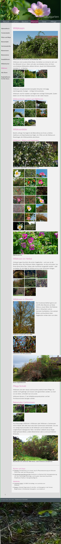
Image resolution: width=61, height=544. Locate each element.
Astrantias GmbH (18, 483)
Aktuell (6, 21)
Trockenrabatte (5, 33)
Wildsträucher (5, 64)
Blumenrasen (5, 50)
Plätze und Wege (6, 37)
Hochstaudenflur (6, 46)
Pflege (53, 21)
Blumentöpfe (5, 42)
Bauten (25, 21)
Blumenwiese (5, 55)
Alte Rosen (4, 72)
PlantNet (16, 470)
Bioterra (16, 487)
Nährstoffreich (5, 28)
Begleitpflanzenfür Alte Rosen (5, 78)
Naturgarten (51, 16)
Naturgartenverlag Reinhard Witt (22, 474)
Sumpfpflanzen (5, 59)
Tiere (44, 21)
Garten (15, 21)
